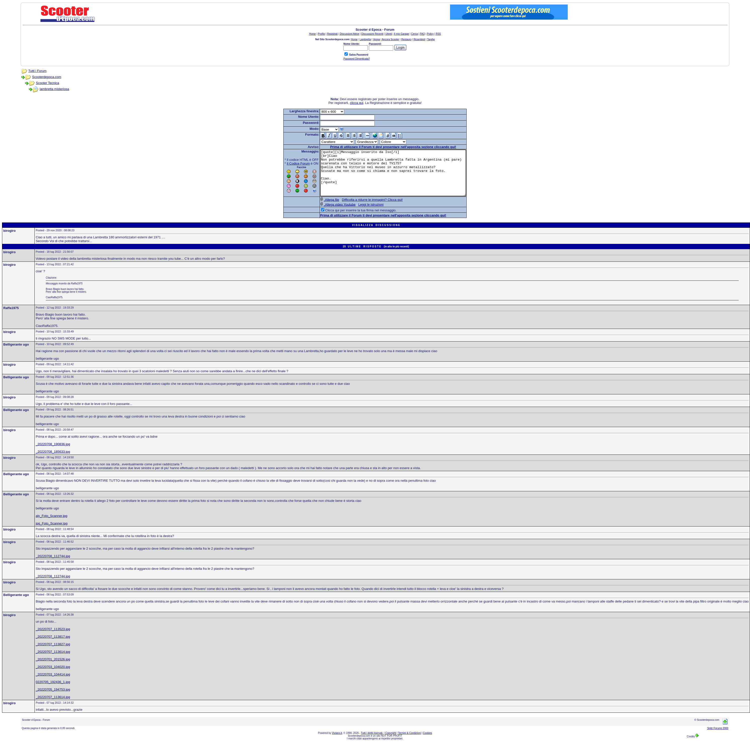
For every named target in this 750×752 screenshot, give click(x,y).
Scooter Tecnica (47, 83)
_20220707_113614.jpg (53, 661)
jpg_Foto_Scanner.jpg (51, 532)
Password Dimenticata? (356, 58)
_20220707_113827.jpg (53, 653)
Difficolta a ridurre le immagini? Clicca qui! (363, 209)
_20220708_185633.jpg (53, 461)
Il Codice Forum (289, 163)
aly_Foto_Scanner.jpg (51, 525)
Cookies (427, 742)
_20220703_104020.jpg (53, 676)
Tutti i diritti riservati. (372, 742)
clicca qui (356, 103)
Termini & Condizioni (409, 742)
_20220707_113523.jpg (53, 638)
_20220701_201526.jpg (53, 668)
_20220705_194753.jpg (53, 698)
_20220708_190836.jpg (53, 453)
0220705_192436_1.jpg (53, 691)
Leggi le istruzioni (362, 213)
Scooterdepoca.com (46, 77)
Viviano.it (337, 742)
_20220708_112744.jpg (53, 565)
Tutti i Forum (37, 71)
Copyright (390, 742)
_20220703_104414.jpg (53, 683)
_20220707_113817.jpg (53, 646)
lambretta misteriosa (54, 89)
